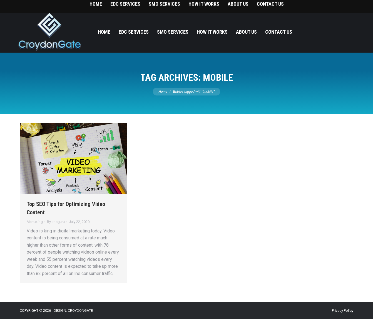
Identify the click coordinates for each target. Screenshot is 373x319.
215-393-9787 (348, 6)
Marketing (35, 222)
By (56, 222)
